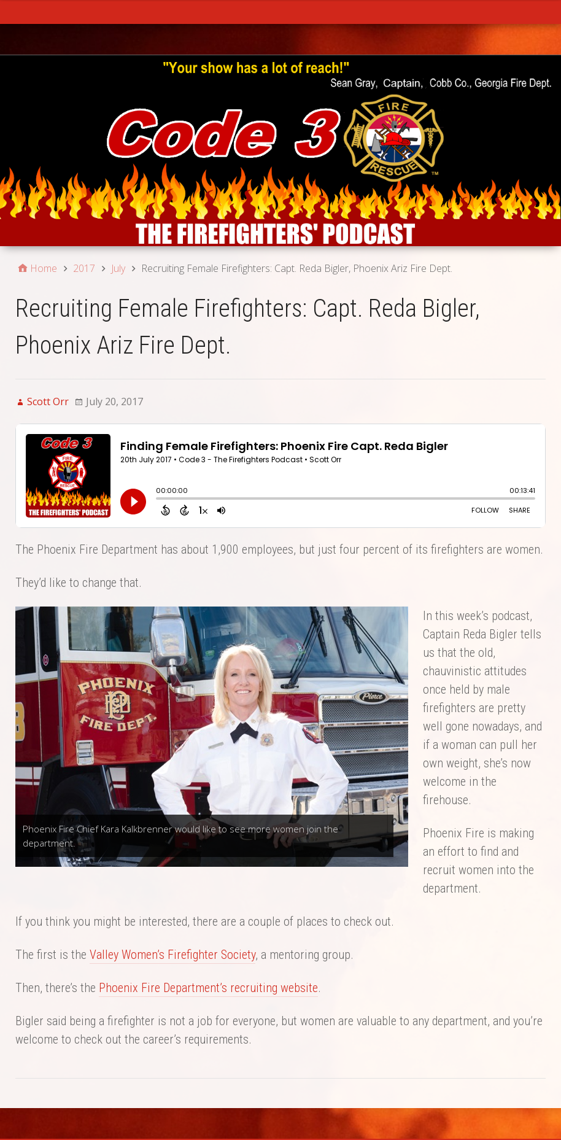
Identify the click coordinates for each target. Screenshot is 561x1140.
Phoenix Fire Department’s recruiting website (208, 987)
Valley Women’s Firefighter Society (172, 954)
